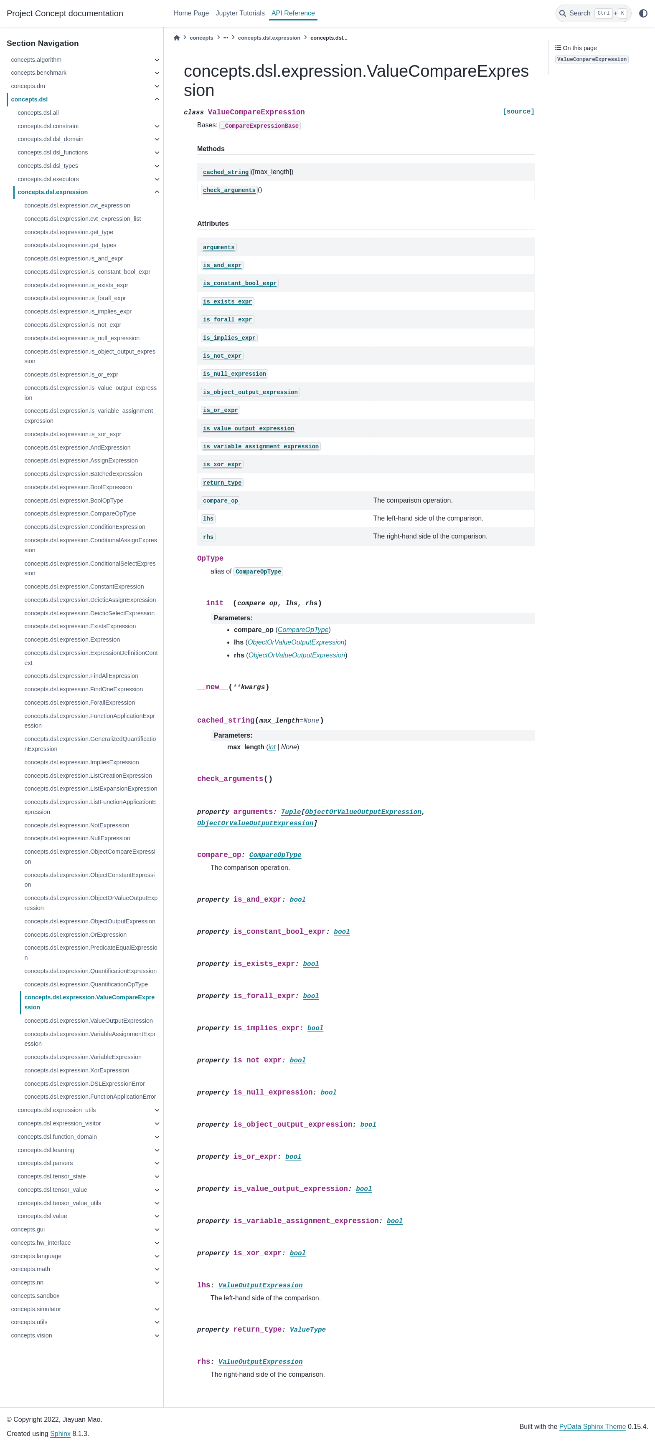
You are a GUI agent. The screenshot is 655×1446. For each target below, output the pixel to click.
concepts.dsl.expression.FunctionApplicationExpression (89, 721)
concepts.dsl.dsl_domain (51, 139)
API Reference (293, 13)
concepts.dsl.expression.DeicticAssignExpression (90, 600)
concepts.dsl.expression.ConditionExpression (84, 526)
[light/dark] (643, 13)
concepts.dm (28, 86)
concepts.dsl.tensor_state (52, 1176)
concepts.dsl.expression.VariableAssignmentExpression (89, 1039)
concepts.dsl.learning (46, 1150)
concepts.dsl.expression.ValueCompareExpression (89, 1002)
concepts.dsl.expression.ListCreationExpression (88, 775)
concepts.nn (27, 1282)
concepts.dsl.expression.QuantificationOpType (86, 984)
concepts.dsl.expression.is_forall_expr (75, 298)
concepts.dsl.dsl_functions (53, 152)
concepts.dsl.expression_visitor (59, 1123)
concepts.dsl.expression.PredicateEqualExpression (90, 952)
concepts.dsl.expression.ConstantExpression (84, 586)
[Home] (177, 37)
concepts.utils (29, 1322)
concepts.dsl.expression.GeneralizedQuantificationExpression (90, 744)
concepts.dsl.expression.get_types (70, 245)
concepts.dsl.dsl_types (48, 165)
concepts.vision (31, 1335)
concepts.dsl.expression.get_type (68, 232)
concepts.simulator (36, 1309)
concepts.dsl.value (42, 1216)
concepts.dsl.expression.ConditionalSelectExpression (89, 568)
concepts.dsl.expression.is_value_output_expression (90, 392)
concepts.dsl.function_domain (57, 1136)
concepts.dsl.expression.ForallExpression (79, 702)
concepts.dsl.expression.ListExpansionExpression (90, 788)
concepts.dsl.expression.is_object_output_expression (89, 356)
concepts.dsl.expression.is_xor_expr (72, 434)
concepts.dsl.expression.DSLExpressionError (84, 1083)
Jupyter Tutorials (240, 13)
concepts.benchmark (38, 72)
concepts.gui (28, 1229)
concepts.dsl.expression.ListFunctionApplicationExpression (90, 807)
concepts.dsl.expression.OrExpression (75, 934)
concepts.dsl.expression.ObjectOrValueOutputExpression (90, 903)
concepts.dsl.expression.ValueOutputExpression (88, 1020)
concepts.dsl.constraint (48, 126)
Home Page (191, 13)
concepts (201, 38)
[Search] (594, 13)
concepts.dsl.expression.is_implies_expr (78, 311)
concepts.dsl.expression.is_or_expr (71, 374)
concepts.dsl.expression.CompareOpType (80, 513)
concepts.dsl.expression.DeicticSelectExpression (89, 613)
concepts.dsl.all (38, 112)
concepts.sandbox (35, 1295)
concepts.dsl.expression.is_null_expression (82, 338)
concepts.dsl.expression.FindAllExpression (81, 675)
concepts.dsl (29, 99)
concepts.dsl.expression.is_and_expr (73, 258)
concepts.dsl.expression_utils (57, 1110)
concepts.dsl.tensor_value (52, 1189)
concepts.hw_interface (41, 1242)
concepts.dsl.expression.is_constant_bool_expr (87, 271)
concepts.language (36, 1256)
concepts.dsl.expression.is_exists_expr (76, 285)
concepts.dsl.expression (53, 192)
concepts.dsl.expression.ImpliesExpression (81, 762)
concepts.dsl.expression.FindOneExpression (83, 689)
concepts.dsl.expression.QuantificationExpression (90, 971)
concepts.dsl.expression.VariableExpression (83, 1057)
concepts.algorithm (36, 59)
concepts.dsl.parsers (45, 1163)
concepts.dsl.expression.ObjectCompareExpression (89, 856)
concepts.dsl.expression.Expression (72, 639)
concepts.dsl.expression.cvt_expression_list (82, 218)
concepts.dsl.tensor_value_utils (59, 1203)
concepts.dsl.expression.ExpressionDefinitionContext (90, 658)
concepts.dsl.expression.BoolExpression (78, 487)
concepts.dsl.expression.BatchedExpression (83, 473)
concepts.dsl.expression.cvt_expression (77, 205)
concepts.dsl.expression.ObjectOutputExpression (89, 921)
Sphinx (60, 1433)
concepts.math (30, 1269)
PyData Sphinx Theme (592, 1426)
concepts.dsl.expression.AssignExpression (81, 460)
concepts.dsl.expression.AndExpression (77, 447)
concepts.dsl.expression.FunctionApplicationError (90, 1096)
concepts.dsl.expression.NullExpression (77, 838)
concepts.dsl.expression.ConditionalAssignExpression (90, 545)
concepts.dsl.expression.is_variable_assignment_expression (90, 415)
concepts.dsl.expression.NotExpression (76, 825)
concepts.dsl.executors (48, 179)
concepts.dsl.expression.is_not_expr (72, 324)
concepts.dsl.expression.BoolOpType (73, 500)
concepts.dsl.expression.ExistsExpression (80, 626)
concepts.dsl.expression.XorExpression (76, 1070)
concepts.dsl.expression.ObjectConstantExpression (89, 880)
